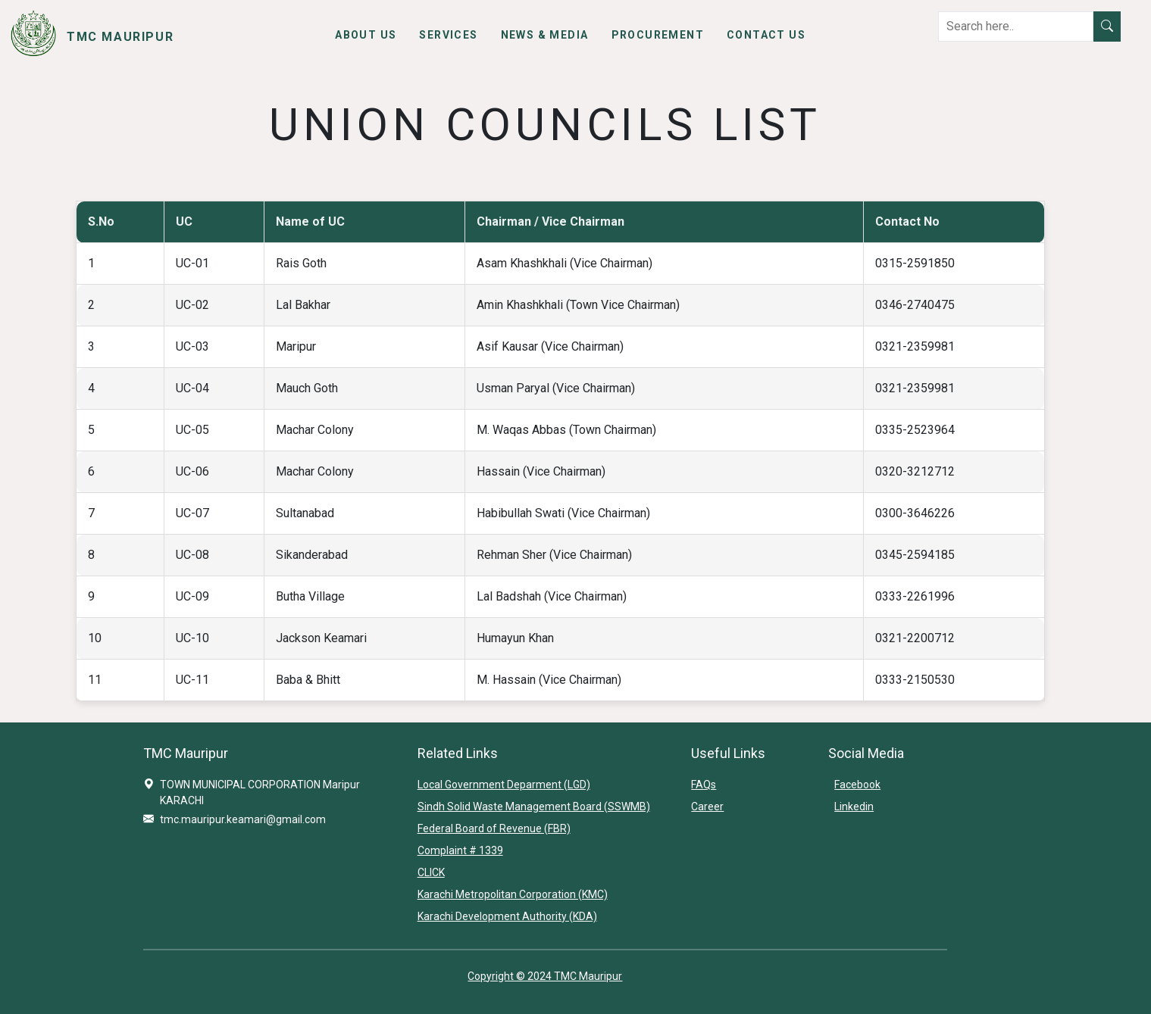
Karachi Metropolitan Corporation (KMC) (513, 894)
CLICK (431, 872)
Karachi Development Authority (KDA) (507, 916)
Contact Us (766, 35)
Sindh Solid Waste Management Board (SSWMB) (534, 806)
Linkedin (854, 806)
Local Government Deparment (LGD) (504, 784)
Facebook (857, 784)
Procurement (657, 35)
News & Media (545, 35)
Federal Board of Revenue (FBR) (494, 828)
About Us (365, 35)
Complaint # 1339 (460, 850)
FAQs (703, 784)
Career (707, 806)
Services (448, 35)
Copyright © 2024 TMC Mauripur (545, 976)
